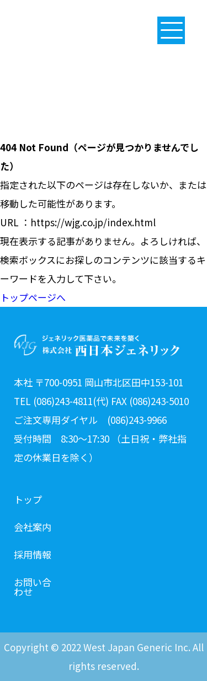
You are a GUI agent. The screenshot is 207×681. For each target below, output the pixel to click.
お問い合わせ (32, 582)
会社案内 (32, 527)
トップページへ (33, 297)
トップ (28, 500)
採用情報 (32, 555)
